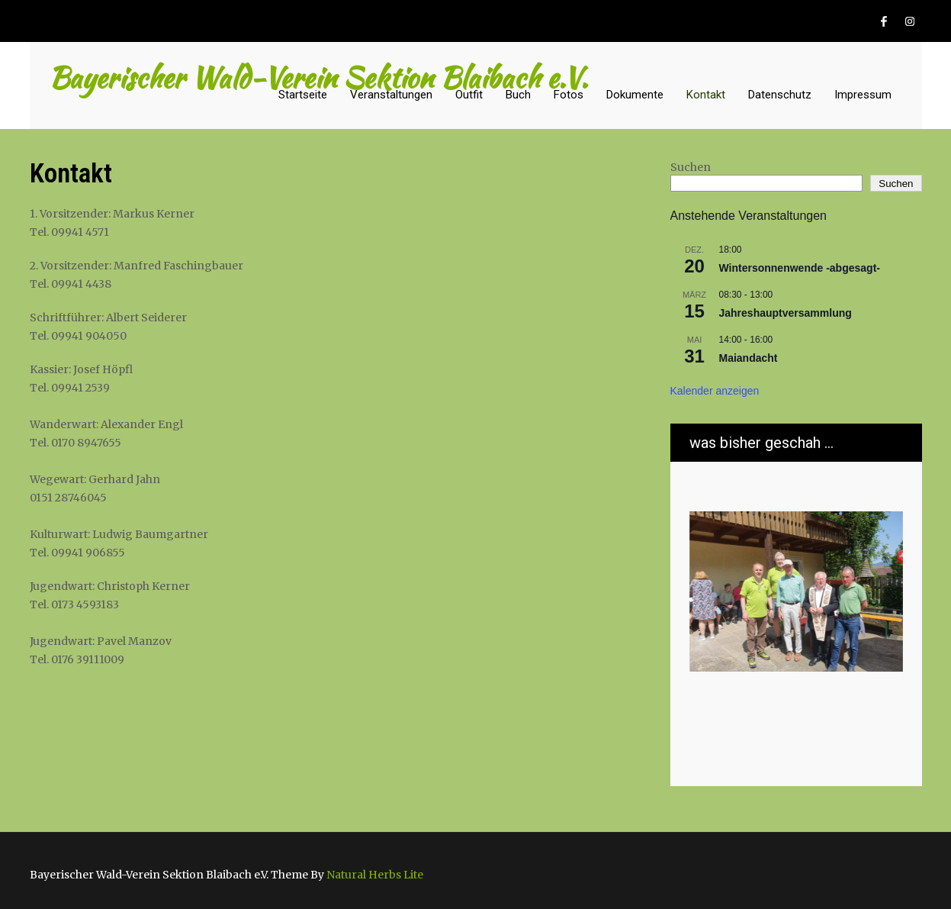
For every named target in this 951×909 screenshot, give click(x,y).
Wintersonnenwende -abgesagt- (799, 268)
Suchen (690, 167)
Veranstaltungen (391, 95)
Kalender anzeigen (715, 391)
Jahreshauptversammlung (785, 313)
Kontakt (705, 95)
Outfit (469, 95)
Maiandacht (748, 358)
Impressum (863, 95)
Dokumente (634, 95)
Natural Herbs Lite (374, 875)
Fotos (568, 95)
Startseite (302, 95)
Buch (518, 95)
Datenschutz (779, 95)
